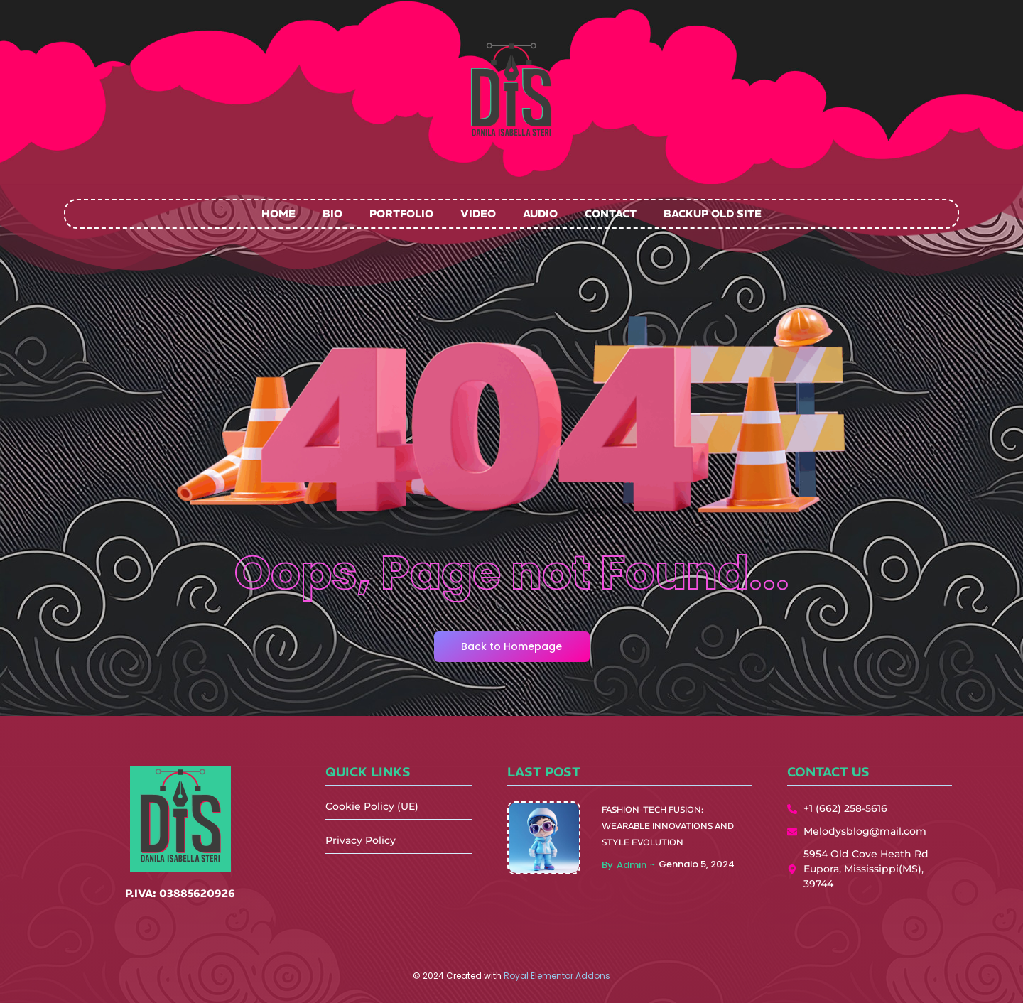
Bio (332, 213)
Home (278, 213)
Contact (611, 213)
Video (478, 213)
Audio (540, 213)
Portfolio (401, 213)
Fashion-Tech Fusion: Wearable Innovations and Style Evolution (668, 825)
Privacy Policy (360, 840)
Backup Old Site (713, 213)
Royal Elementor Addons (557, 976)
